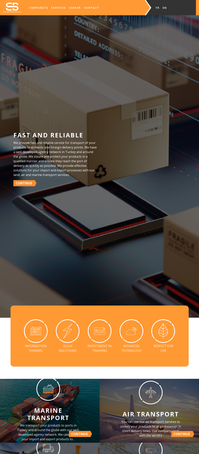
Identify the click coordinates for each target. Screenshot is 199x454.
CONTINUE (24, 183)
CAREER (75, 8)
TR (157, 8)
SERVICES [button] (58, 8)
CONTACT (91, 8)
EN (165, 8)
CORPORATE (38, 8)
